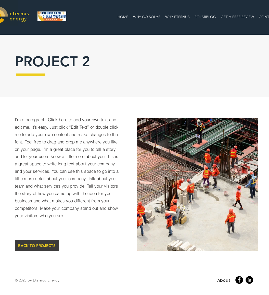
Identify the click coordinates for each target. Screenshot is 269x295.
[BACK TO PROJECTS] (37, 245)
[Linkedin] (249, 280)
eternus (19, 13)
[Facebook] (239, 280)
